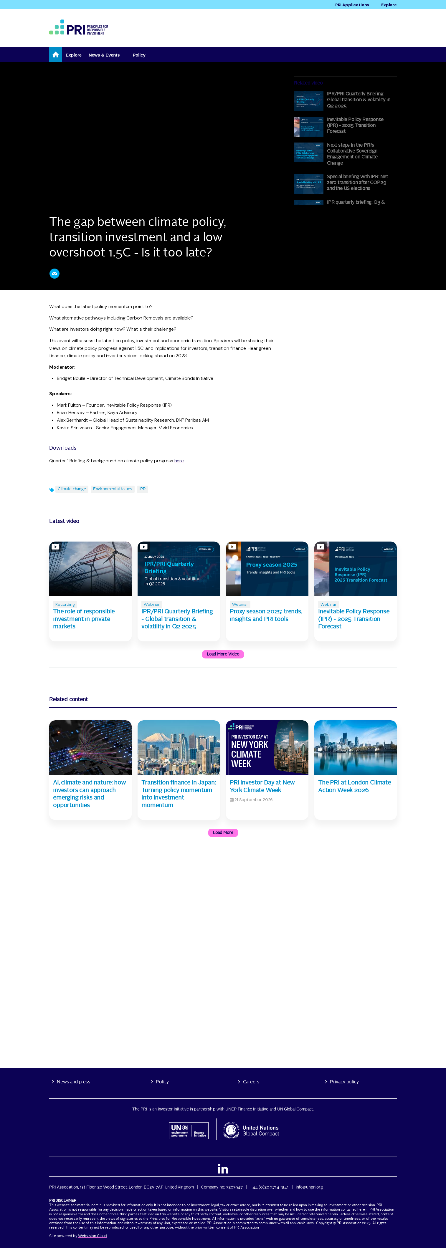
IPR (142, 489)
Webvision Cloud (92, 1236)
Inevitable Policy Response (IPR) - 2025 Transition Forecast (355, 125)
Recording (65, 604)
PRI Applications (352, 4)
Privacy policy (344, 1082)
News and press (73, 1082)
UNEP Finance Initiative (246, 1109)
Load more (223, 833)
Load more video (223, 654)
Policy (162, 1082)
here (179, 461)
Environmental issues (112, 489)
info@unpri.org (309, 1187)
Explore (389, 4)
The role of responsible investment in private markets (84, 619)
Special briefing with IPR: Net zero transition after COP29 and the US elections (357, 183)
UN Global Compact (295, 1109)
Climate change (72, 489)
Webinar (152, 604)
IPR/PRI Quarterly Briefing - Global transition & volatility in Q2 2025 (358, 100)
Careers (251, 1082)
